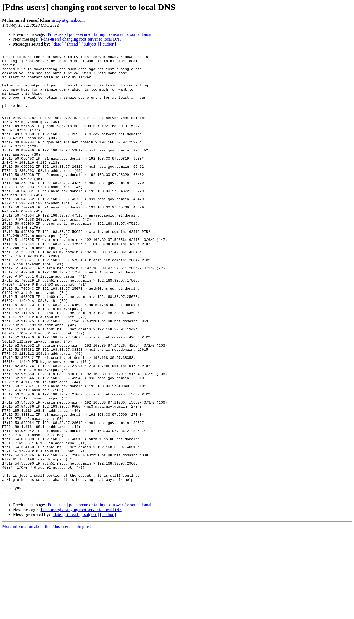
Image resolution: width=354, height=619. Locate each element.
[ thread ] (73, 44)
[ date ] (57, 44)
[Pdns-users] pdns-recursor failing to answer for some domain (100, 34)
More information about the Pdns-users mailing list (46, 614)
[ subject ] (90, 44)
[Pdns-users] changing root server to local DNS (81, 39)
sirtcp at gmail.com (68, 20)
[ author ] (108, 44)
